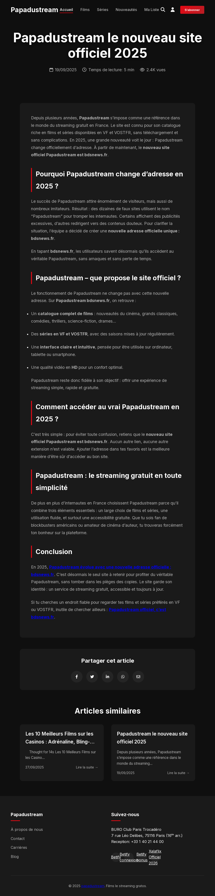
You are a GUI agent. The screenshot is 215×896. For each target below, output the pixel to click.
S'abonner (192, 10)
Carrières (19, 847)
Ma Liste (151, 9)
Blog (15, 856)
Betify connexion (129, 857)
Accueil (66, 9)
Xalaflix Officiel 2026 (155, 857)
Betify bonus (142, 857)
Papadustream (34, 10)
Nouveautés (126, 9)
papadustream (92, 886)
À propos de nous (27, 829)
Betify (116, 857)
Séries (102, 9)
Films (85, 9)
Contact (17, 838)
